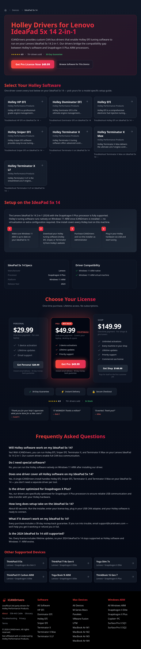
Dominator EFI (44, 614)
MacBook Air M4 (81, 640)
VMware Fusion (81, 618)
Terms (5, 623)
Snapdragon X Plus (117, 614)
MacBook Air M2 (81, 631)
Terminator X (44, 627)
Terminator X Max (46, 631)
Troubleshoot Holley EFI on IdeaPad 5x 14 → (114, 120)
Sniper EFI (42, 623)
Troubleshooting (9, 618)
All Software (43, 605)
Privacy (22, 618)
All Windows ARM (117, 605)
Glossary (29, 613)
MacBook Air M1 (81, 627)
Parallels (77, 614)
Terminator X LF (45, 636)
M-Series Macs (80, 609)
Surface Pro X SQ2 (117, 627)
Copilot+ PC (114, 618)
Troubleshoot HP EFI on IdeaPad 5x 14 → (22, 120)
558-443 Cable (16, 613)
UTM (75, 623)
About (5, 613)
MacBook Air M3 (81, 636)
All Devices (78, 605)
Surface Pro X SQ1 (117, 623)
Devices (15, 10)
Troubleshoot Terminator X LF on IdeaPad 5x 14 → (24, 189)
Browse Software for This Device (74, 64)
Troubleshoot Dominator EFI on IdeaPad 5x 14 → (70, 121)
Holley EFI (42, 618)
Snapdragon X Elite (118, 609)
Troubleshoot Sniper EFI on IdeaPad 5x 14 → (24, 150)
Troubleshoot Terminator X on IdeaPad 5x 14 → (69, 151)
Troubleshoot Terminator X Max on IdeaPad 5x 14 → (115, 155)
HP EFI (40, 609)
